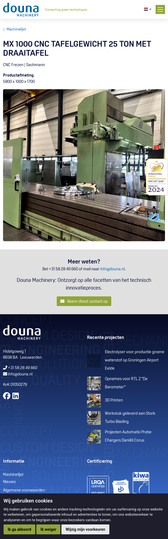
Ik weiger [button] (48, 529)
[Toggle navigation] (160, 9)
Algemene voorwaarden (24, 491)
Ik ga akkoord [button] (19, 529)
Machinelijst (16, 29)
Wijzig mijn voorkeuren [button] (85, 529)
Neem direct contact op (84, 301)
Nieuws (9, 482)
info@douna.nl (112, 269)
